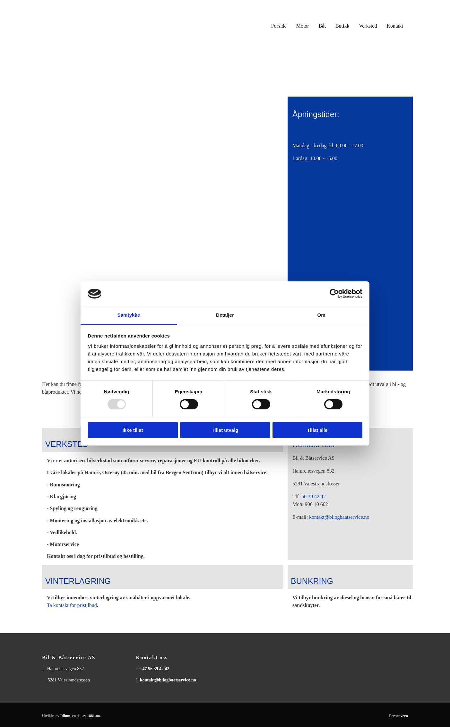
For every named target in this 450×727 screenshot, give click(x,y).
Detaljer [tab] (225, 315)
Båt (322, 26)
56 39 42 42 (313, 496)
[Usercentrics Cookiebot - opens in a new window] (334, 293)
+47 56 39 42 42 (154, 668)
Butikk (342, 26)
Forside (279, 26)
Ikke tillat (132, 430)
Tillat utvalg (225, 430)
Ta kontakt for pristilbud (72, 605)
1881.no (93, 716)
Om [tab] (321, 315)
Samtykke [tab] (128, 315)
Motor (302, 26)
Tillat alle (317, 430)
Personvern (398, 716)
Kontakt (394, 26)
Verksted (368, 26)
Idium (65, 716)
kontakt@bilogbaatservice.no (339, 517)
